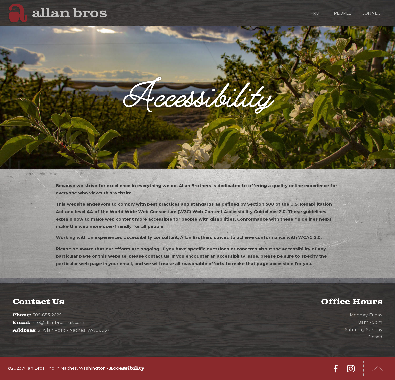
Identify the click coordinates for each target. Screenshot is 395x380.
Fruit (317, 13)
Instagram (350, 368)
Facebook (335, 368)
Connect (372, 13)
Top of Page (378, 368)
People (342, 13)
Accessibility (126, 368)
